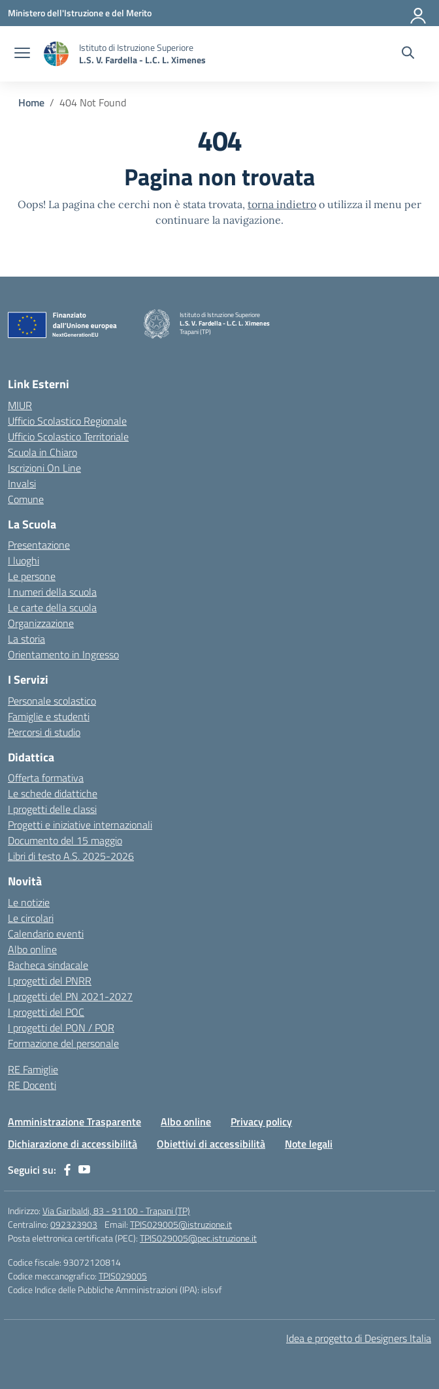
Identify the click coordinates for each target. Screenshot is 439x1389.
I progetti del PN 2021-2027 (70, 996)
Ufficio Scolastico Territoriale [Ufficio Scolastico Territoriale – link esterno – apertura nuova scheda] (68, 436)
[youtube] (84, 1170)
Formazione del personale (63, 1043)
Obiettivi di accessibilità (211, 1144)
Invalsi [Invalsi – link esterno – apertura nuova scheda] (22, 483)
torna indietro (282, 204)
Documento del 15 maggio (65, 840)
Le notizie (29, 902)
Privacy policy (261, 1121)
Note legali (309, 1144)
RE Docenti (32, 1085)
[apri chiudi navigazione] (22, 54)
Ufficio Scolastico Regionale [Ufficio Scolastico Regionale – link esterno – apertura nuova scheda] (67, 421)
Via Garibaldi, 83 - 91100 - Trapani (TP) (116, 1210)
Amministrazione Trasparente (74, 1121)
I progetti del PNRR (49, 980)
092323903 (73, 1224)
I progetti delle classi (52, 809)
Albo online (32, 949)
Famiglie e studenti (48, 716)
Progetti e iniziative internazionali (80, 824)
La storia (26, 639)
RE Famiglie (33, 1069)
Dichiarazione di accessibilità (72, 1144)
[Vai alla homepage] (56, 54)
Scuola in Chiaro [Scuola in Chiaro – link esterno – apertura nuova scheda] (42, 452)
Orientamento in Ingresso (63, 654)
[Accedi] (418, 13)
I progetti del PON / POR (61, 1027)
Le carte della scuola (52, 607)
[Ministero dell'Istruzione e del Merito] (80, 13)
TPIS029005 (123, 1276)
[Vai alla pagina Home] (31, 102)
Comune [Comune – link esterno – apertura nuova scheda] (26, 499)
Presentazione (39, 545)
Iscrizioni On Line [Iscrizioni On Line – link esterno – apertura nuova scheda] (44, 468)
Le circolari (31, 918)
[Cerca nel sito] (408, 54)
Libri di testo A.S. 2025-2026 (71, 856)
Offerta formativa (46, 778)
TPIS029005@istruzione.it (181, 1224)
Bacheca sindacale (48, 965)
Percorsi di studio (44, 732)
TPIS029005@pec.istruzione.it (198, 1238)
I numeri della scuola (52, 592)
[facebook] (67, 1170)
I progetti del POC (46, 1012)
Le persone (32, 576)
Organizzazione (41, 623)
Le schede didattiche (52, 793)
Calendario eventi (46, 933)
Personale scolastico (52, 701)
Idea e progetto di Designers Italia (358, 1338)
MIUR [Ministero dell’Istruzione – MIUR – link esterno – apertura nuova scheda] (20, 405)
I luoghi (23, 560)
